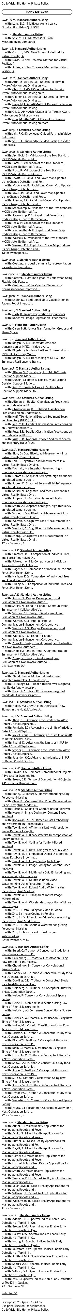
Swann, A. (8, 325)
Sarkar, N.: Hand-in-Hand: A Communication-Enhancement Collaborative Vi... (35, 607)
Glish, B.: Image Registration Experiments (38, 314)
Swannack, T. (10, 368)
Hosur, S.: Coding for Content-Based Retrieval (41, 809)
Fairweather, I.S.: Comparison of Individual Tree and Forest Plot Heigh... (34, 563)
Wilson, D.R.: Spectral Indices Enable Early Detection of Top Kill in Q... (34, 1273)
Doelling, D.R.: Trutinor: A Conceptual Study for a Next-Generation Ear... (35, 982)
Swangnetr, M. (11, 296)
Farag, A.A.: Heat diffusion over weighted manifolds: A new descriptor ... (33, 693)
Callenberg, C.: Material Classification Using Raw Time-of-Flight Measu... (35, 960)
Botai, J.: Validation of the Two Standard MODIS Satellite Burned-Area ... (32, 165)
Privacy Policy (39, 3)
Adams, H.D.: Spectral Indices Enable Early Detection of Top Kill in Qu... (34, 1221)
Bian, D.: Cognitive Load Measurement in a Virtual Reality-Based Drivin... (34, 455)
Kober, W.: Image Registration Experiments (39, 318)
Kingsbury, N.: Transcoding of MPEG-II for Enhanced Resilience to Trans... (33, 359)
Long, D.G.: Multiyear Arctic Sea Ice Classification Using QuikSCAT (29, 25)
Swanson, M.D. (11, 790)
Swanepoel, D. (11, 152)
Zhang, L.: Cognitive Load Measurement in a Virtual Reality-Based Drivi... (35, 537)
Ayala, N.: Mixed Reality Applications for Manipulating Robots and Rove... (32, 1135)
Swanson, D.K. (11, 702)
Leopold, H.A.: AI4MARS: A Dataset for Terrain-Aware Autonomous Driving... (37, 106)
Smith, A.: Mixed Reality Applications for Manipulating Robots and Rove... (33, 1172)
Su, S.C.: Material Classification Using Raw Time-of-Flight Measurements (34, 1079)
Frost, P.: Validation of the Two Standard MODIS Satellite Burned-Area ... (32, 172)
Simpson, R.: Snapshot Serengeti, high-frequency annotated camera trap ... (32, 500)
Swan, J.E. (8, 48)
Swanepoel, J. (10, 260)
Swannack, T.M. (12, 398)
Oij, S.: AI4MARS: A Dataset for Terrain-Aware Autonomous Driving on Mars (36, 113)
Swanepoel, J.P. (11, 274)
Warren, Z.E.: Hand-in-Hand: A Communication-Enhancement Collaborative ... (31, 622)
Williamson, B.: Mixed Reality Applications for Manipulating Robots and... (36, 1202)
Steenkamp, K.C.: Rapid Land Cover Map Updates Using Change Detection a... (33, 217)
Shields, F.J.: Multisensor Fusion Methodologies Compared (27, 40)
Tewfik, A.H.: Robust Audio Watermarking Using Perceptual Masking (33, 889)
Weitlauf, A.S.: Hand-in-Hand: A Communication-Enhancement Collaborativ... (30, 637)
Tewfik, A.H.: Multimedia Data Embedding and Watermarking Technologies (36, 874)
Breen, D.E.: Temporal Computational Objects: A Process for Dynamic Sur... (36, 781)
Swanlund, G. (10, 310)
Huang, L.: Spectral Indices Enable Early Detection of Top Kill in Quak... (32, 1243)
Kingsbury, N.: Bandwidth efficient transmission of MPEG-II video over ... (29, 344)
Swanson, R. (9, 947)
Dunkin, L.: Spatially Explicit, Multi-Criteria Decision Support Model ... (34, 381)
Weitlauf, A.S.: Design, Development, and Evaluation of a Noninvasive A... (33, 630)
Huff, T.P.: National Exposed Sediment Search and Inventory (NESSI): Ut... (35, 418)
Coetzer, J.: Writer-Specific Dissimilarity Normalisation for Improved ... (32, 287)
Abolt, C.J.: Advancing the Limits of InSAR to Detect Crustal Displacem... (35, 722)
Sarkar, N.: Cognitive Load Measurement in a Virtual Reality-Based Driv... (35, 492)
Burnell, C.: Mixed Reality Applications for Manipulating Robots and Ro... (33, 1142)
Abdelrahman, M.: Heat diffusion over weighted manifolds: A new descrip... (31, 678)
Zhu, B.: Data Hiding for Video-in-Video (37, 910)
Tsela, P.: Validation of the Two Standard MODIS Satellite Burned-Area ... (32, 224)
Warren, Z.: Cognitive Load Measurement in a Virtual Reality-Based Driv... (36, 522)
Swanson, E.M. (11, 716)
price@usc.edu (16, 1306)
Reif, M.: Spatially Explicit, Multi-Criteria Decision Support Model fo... (32, 389)
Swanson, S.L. (10, 1215)
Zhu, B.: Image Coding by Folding (33, 913)
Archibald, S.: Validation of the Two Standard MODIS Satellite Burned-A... (35, 157)
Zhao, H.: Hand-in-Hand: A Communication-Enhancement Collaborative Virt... (35, 652)
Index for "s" (9, 1293)
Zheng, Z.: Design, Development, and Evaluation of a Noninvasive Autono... (30, 660)
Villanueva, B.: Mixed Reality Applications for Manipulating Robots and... (35, 1187)
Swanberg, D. (10, 130)
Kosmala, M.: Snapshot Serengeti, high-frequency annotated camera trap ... (32, 470)
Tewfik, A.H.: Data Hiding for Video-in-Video (40, 850)
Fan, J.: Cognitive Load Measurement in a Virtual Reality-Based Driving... (33, 463)
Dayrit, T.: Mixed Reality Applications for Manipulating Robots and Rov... (32, 1150)
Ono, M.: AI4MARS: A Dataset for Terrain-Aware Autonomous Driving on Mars (33, 121)
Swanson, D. (9, 672)
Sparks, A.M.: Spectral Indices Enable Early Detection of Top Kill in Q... (34, 1265)
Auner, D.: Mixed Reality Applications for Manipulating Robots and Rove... (33, 1127)
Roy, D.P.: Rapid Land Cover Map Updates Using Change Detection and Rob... (33, 194)
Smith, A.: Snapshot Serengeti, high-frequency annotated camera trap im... (36, 507)
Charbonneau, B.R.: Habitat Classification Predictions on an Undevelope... (33, 411)
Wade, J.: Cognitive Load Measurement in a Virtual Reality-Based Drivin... (35, 515)
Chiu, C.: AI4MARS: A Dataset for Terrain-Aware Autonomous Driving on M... (33, 91)
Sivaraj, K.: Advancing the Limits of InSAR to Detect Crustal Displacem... (35, 744)
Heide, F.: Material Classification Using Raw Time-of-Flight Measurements (34, 1004)
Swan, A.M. (9, 20)
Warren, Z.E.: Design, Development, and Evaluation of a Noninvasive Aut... (32, 615)
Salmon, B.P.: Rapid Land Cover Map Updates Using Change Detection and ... (36, 202)
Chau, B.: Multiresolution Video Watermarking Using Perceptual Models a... (36, 803)
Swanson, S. (9, 1122)
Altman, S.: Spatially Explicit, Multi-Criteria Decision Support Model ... (34, 374)
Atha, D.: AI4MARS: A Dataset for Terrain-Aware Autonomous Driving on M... (33, 83)
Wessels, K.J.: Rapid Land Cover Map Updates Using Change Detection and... (36, 247)
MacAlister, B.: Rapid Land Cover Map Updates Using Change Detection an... (37, 187)
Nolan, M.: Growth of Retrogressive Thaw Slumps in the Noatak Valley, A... (33, 707)
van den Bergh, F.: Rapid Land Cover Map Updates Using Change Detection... (33, 232)
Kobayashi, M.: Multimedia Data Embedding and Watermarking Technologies (35, 822)
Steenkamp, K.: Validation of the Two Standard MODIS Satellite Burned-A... (37, 209)
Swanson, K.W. (11, 768)
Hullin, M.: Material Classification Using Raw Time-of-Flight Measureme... (35, 1027)
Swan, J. (7, 34)
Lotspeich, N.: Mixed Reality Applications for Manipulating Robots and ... (35, 1165)
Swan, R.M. (9, 78)
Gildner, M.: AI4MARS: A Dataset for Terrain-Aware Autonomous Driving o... (35, 98)
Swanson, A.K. (11, 550)
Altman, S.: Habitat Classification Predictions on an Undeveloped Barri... (35, 403)
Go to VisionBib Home (16, 3)
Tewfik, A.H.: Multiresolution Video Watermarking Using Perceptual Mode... (29, 882)
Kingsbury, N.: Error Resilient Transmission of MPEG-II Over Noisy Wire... (35, 352)
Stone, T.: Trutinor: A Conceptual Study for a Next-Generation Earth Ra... (35, 1072)
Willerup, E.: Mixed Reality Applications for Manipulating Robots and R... (34, 1195)
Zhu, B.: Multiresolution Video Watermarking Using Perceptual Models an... (36, 919)
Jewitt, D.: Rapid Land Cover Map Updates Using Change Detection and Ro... (34, 179)
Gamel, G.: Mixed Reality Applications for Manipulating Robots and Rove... (33, 1157)
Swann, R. (8, 339)
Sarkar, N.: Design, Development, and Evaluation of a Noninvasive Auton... (31, 600)
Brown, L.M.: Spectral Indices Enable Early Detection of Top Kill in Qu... (34, 1228)
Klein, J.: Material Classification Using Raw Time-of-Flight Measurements (34, 1049)
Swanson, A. (9, 450)
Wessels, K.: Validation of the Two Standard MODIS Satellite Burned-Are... (34, 239)
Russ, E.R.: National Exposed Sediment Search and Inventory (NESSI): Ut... (36, 441)
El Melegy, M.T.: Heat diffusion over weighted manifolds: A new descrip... (36, 685)
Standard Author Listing (32, 20)
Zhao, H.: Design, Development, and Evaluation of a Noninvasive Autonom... (37, 645)
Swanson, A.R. (11, 594)
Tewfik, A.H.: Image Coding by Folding (36, 861)
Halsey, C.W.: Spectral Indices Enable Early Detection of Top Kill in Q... (34, 1235)
